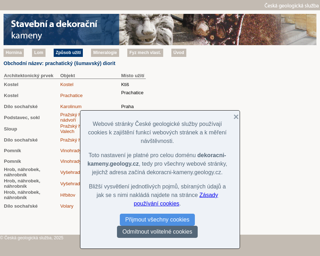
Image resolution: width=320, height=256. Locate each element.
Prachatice (71, 95)
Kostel (66, 84)
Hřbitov (67, 195)
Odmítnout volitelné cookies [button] (157, 232)
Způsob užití (68, 52)
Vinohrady (70, 150)
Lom (38, 52)
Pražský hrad (74, 140)
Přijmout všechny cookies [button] (157, 220)
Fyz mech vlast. (145, 52)
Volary (66, 206)
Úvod (179, 52)
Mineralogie (105, 52)
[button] (233, 117)
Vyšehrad (70, 172)
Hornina (14, 52)
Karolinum (70, 106)
